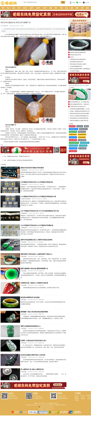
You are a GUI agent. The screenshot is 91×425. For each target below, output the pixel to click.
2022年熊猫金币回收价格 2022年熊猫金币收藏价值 (37, 225)
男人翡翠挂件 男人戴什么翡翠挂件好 (32, 369)
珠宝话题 (15, 19)
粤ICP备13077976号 (49, 409)
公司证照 (89, 398)
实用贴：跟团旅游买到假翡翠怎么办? (80, 111)
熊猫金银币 (24, 170)
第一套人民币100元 (73, 145)
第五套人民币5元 (73, 131)
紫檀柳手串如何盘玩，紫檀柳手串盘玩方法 (18, 156)
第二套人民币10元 (82, 134)
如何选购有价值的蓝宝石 (76, 61)
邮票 (50, 8)
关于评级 (82, 395)
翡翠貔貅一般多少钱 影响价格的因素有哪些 (34, 312)
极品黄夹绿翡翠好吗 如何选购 (30, 297)
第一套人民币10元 (73, 148)
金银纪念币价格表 (26, 198)
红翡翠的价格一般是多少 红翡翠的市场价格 (34, 283)
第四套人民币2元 (81, 131)
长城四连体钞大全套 (74, 129)
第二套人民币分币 (82, 140)
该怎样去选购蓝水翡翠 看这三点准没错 (33, 355)
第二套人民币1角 (73, 140)
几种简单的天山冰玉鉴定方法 (78, 106)
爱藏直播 (83, 398)
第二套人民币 (72, 126)
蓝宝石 (72, 57)
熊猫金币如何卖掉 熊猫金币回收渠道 (32, 168)
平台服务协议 (88, 395)
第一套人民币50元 (83, 145)
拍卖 (71, 8)
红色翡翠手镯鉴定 (75, 71)
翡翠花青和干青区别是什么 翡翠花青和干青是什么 (36, 254)
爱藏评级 (77, 396)
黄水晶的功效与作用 (75, 54)
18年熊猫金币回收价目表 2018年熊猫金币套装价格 (37, 182)
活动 (13, 8)
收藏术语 (86, 126)
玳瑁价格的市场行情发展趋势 (78, 59)
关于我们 (77, 395)
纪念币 (45, 8)
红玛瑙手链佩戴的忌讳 (76, 66)
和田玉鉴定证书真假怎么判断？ (78, 64)
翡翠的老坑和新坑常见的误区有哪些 (79, 113)
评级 (82, 8)
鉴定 (87, 8)
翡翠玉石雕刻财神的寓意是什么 (31, 326)
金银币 (38, 8)
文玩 (66, 8)
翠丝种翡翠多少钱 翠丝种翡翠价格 (79, 118)
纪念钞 (25, 8)
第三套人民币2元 (73, 134)
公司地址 (77, 400)
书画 (61, 8)
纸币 (19, 8)
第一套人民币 (79, 126)
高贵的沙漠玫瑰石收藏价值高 (78, 52)
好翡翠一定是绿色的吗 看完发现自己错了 (34, 340)
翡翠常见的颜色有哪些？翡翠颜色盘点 (80, 68)
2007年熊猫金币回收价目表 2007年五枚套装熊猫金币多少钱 (40, 211)
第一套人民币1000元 (84, 142)
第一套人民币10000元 (74, 142)
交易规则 (89, 396)
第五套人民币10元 (83, 129)
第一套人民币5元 (82, 148)
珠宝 (56, 8)
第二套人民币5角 (81, 137)
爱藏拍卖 (83, 396)
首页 (3, 8)
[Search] (42, 2)
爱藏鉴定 (77, 398)
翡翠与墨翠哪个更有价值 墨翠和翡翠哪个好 (34, 268)
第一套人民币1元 (73, 151)
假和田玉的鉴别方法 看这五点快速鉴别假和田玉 (20, 160)
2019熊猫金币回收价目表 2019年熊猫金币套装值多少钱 (38, 196)
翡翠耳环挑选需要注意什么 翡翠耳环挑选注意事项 (36, 240)
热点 (8, 8)
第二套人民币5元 (73, 137)
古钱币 (31, 8)
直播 (77, 8)
